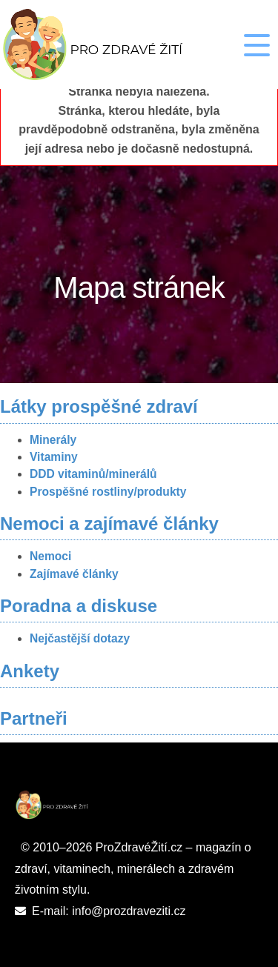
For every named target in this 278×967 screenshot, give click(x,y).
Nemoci (50, 556)
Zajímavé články (74, 574)
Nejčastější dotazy (80, 638)
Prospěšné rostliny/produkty (108, 491)
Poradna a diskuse (78, 606)
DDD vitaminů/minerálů (93, 474)
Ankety (29, 671)
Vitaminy (54, 457)
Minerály (53, 439)
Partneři (33, 718)
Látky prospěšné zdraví (99, 406)
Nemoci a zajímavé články (109, 524)
